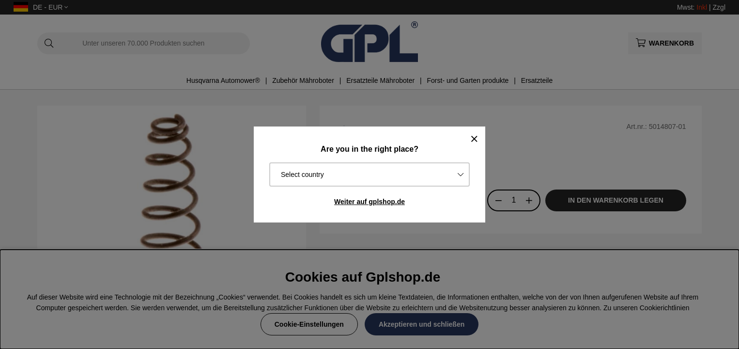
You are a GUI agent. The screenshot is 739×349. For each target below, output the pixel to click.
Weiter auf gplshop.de (369, 202)
